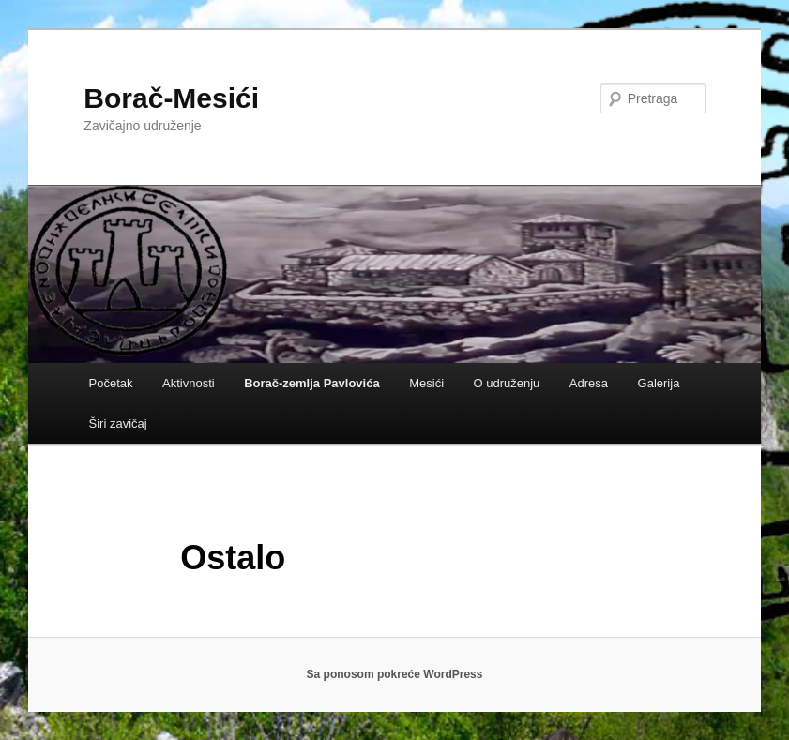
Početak (111, 383)
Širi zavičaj (118, 423)
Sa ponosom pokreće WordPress (395, 674)
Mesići (426, 383)
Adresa (588, 383)
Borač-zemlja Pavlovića (312, 383)
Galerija (659, 383)
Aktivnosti (188, 383)
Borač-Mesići (171, 98)
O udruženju (507, 383)
